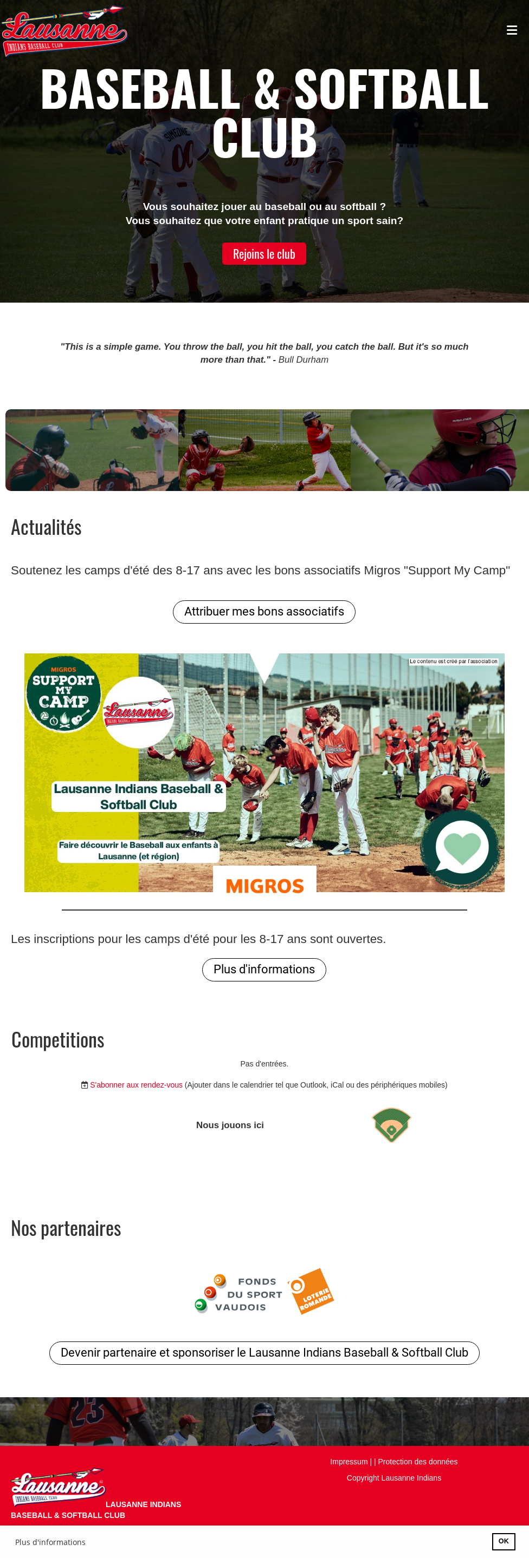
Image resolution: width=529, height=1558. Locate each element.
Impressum (348, 1461)
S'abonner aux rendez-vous (136, 1085)
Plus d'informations (264, 969)
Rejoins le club (264, 253)
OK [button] (504, 1541)
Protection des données (418, 1461)
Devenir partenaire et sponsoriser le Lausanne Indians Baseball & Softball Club (264, 1352)
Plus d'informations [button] (50, 1542)
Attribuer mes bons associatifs (264, 611)
